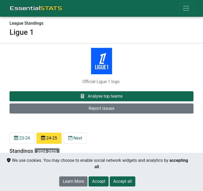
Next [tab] (75, 138)
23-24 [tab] (22, 138)
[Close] (99, 181)
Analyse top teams (101, 96)
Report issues (101, 108)
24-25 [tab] (49, 138)
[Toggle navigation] (186, 8)
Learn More (73, 181)
